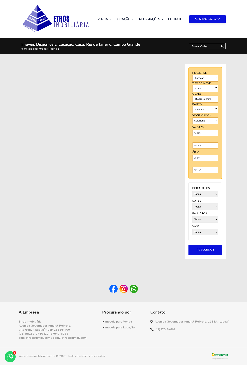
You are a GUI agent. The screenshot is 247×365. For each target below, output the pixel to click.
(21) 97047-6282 (207, 19)
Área (195, 152)
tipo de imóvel (202, 83)
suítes (196, 201)
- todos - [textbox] (199, 109)
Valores (198, 127)
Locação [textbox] (199, 78)
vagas (196, 226)
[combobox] (205, 78)
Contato (175, 19)
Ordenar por (201, 115)
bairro (197, 104)
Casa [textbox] (198, 88)
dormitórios (201, 188)
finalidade (199, 73)
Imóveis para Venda (117, 322)
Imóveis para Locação (118, 327)
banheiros (199, 213)
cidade (197, 94)
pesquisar (205, 249)
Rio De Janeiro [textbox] (203, 99)
